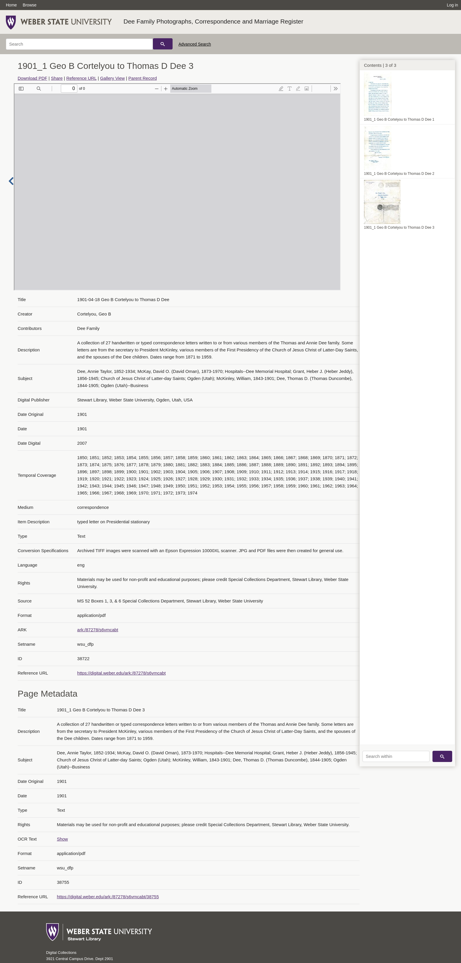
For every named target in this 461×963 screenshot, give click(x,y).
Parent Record (142, 78)
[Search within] (396, 756)
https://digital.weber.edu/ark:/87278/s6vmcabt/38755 (108, 896)
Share (57, 78)
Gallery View (112, 78)
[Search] (79, 44)
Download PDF (32, 78)
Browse (29, 5)
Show (62, 838)
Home (11, 5)
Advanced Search (194, 44)
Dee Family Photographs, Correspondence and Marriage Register (213, 21)
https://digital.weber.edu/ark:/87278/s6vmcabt (121, 672)
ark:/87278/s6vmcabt (97, 629)
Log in (452, 5)
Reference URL (81, 78)
